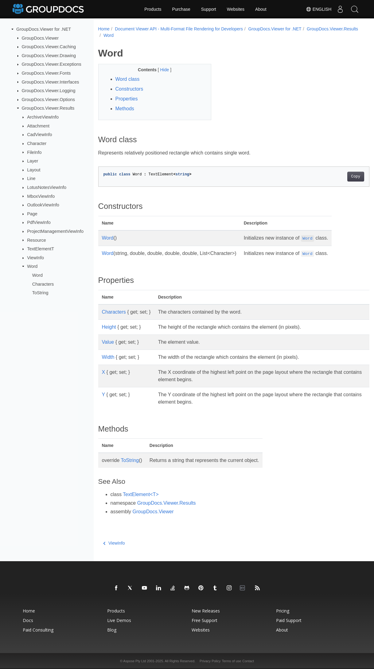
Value (108, 342)
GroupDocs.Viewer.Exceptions (51, 64)
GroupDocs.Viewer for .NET (43, 29)
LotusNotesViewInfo (46, 187)
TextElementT (40, 248)
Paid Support (289, 620)
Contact (248, 661)
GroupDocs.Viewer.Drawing (49, 55)
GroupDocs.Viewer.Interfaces (50, 81)
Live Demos (119, 620)
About (261, 9)
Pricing (282, 611)
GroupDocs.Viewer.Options (48, 99)
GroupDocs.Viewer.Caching (49, 46)
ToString (40, 292)
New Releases (206, 611)
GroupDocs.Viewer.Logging (49, 90)
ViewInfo (35, 257)
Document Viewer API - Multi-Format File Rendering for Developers (179, 28)
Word (32, 266)
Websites (235, 9)
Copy (336, 176)
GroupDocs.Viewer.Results (48, 108)
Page (32, 213)
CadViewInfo (39, 134)
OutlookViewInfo (43, 204)
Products (152, 9)
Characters (43, 283)
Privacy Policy (210, 661)
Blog (111, 630)
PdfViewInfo (39, 222)
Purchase (181, 9)
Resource (36, 239)
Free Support (204, 620)
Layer (32, 160)
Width (108, 357)
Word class (127, 79)
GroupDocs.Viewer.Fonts (46, 73)
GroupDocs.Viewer (40, 37)
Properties (126, 98)
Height (109, 327)
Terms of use (231, 661)
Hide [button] (161, 69)
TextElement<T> (141, 494)
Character (36, 143)
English (317, 9)
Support (208, 9)
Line (31, 178)
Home (104, 28)
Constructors (129, 89)
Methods (124, 108)
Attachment (38, 125)
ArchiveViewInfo (43, 117)
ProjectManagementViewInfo (55, 231)
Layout (33, 169)
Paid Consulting (38, 630)
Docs (28, 620)
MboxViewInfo (41, 196)
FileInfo (34, 152)
